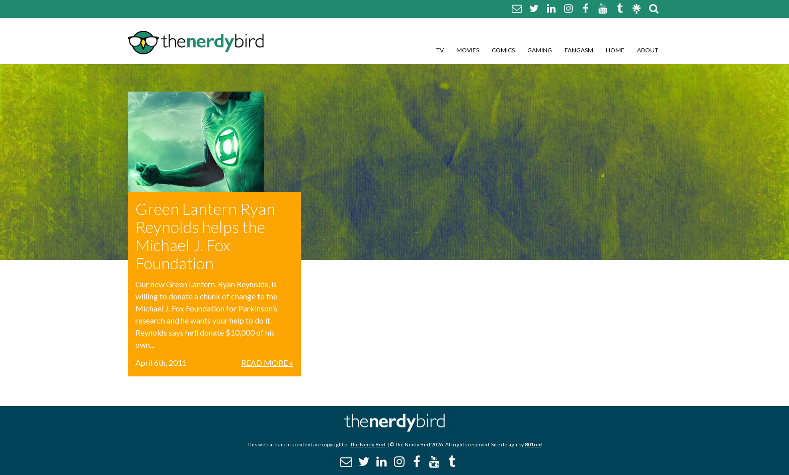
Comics (503, 50)
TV (440, 50)
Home (615, 50)
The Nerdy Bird (367, 444)
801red (533, 444)
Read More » (267, 362)
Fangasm (579, 50)
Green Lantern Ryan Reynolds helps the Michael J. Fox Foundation (205, 236)
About (647, 50)
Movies (467, 50)
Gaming (539, 50)
